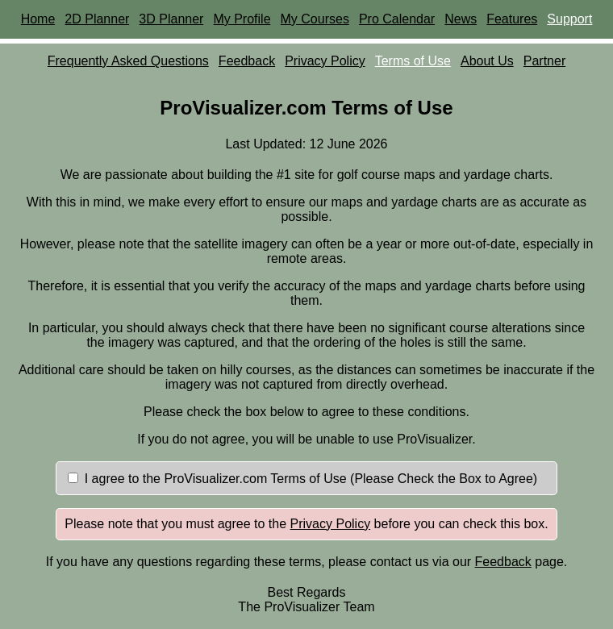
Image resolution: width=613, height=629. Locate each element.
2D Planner (97, 19)
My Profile (241, 19)
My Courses (315, 19)
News (460, 19)
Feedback (247, 61)
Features (511, 19)
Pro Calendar (397, 19)
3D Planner (171, 19)
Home (38, 19)
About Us (487, 61)
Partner (544, 61)
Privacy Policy (325, 61)
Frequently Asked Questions (128, 61)
